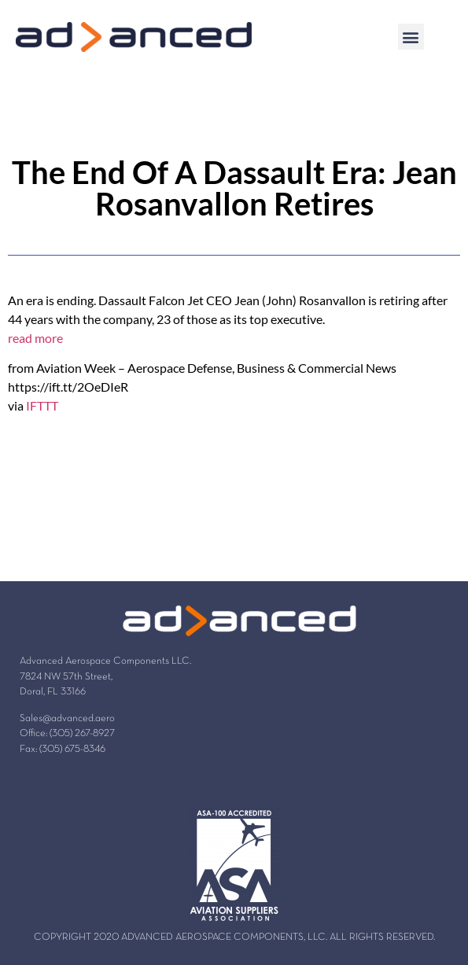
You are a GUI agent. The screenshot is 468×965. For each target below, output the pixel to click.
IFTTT (42, 405)
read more (35, 337)
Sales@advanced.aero (67, 719)
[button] (411, 37)
